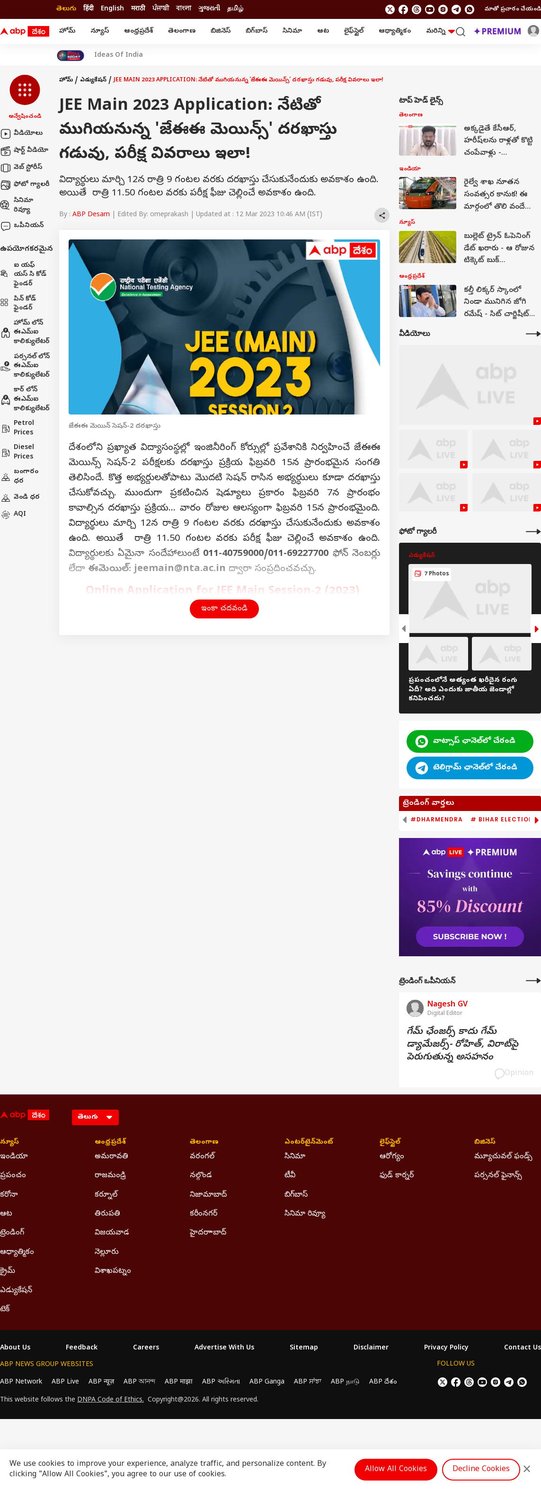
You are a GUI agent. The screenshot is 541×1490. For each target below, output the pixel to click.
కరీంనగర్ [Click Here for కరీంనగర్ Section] (203, 1214)
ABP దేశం (383, 1382)
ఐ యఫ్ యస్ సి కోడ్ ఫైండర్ (23, 275)
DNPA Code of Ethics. (110, 1400)
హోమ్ (67, 31)
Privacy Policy (446, 1348)
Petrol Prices (17, 428)
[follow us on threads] (416, 9)
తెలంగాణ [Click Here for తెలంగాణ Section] (204, 1142)
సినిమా (292, 31)
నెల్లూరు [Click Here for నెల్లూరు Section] (107, 1252)
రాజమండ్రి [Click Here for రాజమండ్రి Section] (110, 1176)
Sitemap (304, 1348)
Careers (146, 1348)
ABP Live (65, 1382)
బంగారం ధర (19, 476)
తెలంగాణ (181, 31)
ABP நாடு (345, 1382)
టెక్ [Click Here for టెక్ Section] (4, 1310)
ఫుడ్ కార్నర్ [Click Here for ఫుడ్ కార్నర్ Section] (397, 1176)
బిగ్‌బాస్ (256, 31)
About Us (15, 1348)
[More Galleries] (533, 531)
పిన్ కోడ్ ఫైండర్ (18, 304)
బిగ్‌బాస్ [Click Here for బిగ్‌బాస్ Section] (296, 1195)
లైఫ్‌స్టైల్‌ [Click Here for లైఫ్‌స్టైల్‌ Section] (390, 1142)
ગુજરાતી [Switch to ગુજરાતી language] (209, 9)
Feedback (82, 1348)
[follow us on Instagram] (443, 9)
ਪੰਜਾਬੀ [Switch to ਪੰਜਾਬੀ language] (160, 9)
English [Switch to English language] (112, 9)
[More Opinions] (533, 980)
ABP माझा (179, 1382)
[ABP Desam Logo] (24, 31)
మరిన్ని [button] (440, 31)
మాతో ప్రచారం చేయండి (513, 9)
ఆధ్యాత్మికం (395, 31)
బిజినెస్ (221, 31)
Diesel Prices (17, 452)
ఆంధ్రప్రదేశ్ (138, 31)
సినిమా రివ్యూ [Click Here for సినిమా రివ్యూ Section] (304, 1214)
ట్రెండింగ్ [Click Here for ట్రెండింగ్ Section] (12, 1233)
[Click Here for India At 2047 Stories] (70, 56)
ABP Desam (91, 215)
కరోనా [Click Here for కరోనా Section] (9, 1195)
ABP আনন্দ (139, 1382)
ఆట (323, 31)
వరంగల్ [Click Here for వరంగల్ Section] (202, 1157)
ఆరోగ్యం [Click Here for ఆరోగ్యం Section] (392, 1157)
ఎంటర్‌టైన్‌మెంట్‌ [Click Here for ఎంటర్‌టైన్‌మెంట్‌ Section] (308, 1142)
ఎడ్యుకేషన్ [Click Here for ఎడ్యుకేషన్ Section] (16, 1291)
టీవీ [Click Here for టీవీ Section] (289, 1176)
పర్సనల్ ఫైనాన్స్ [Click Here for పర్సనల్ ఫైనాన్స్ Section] (498, 1176)
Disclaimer (371, 1348)
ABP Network (21, 1382)
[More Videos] (533, 333)
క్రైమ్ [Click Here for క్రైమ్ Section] (7, 1271)
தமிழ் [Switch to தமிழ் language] (235, 9)
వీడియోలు (21, 134)
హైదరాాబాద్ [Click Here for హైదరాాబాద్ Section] (208, 1233)
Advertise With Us (224, 1348)
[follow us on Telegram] (456, 9)
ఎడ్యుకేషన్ (93, 80)
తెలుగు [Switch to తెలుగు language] (66, 9)
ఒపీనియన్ (22, 226)
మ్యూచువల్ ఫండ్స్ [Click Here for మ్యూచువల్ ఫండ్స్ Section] (503, 1157)
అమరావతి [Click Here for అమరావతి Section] (111, 1157)
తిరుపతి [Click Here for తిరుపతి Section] (107, 1214)
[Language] (95, 1117)
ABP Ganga (266, 1382)
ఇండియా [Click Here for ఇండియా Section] (14, 1157)
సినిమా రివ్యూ (16, 205)
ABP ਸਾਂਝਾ (307, 1382)
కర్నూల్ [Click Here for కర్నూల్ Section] (106, 1195)
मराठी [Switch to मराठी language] (138, 9)
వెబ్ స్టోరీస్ (21, 168)
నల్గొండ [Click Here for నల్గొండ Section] (201, 1176)
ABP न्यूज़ (101, 1382)
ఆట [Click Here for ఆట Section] (6, 1214)
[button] (25, 98)
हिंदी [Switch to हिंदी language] (88, 9)
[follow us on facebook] (403, 9)
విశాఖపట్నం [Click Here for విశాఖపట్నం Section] (113, 1271)
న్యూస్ (99, 31)
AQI (13, 514)
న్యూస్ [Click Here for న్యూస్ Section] (9, 1142)
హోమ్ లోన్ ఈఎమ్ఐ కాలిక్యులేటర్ (25, 332)
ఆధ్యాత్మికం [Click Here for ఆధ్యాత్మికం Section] (17, 1252)
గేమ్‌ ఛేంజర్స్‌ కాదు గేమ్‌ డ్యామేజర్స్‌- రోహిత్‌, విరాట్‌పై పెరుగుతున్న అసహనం (462, 1045)
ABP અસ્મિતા (221, 1382)
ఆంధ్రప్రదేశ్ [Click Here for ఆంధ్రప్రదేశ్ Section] (110, 1142)
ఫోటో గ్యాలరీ (25, 185)
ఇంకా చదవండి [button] (224, 609)
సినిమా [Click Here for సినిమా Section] (294, 1157)
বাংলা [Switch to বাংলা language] (183, 9)
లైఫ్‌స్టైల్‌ (354, 31)
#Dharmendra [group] (436, 819)
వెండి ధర (20, 497)
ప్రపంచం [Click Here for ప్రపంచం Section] (13, 1176)
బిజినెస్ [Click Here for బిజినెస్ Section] (485, 1142)
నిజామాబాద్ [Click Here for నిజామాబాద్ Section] (208, 1195)
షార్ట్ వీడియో (24, 151)
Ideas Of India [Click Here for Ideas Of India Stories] (118, 56)
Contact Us (522, 1348)
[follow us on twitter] (390, 9)
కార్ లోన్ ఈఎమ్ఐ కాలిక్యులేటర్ (25, 399)
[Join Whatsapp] (469, 9)
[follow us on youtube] (429, 9)
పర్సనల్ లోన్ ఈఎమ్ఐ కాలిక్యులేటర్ (25, 366)
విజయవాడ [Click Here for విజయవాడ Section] (112, 1233)
